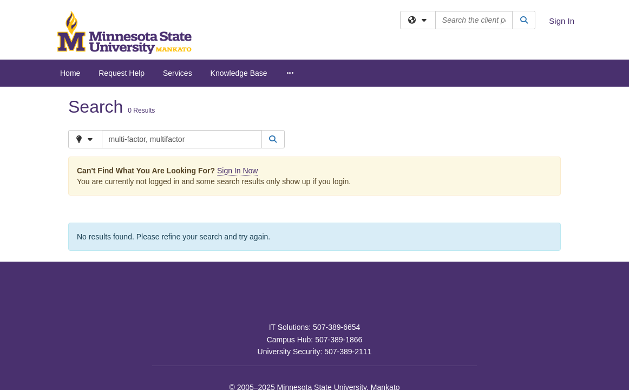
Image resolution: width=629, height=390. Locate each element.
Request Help (122, 73)
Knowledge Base (239, 73)
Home (70, 73)
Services (177, 73)
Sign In (561, 20)
